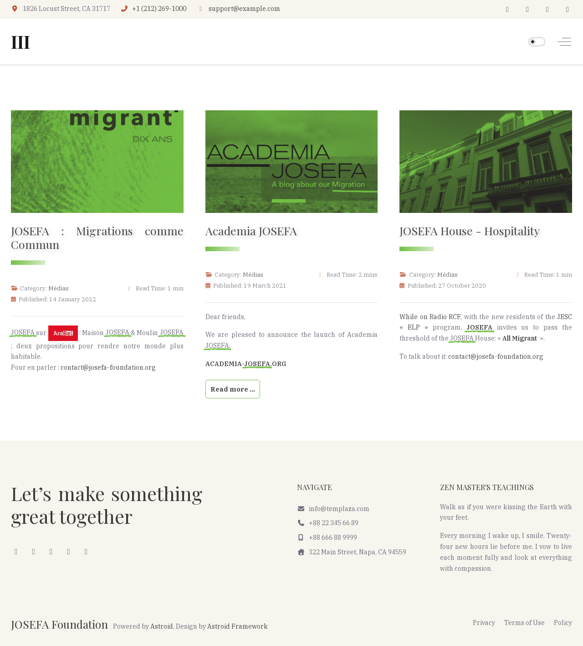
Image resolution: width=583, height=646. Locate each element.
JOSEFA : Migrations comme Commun (97, 237)
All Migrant (521, 338)
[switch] (537, 42)
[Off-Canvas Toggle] (564, 41)
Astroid (161, 626)
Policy (563, 623)
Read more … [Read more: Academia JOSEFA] (232, 389)
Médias (58, 288)
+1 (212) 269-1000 (159, 9)
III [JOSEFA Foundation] (20, 41)
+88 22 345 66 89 (327, 523)
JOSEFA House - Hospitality (469, 230)
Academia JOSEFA (251, 230)
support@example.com (244, 9)
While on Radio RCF (429, 317)
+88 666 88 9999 (327, 537)
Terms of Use (524, 623)
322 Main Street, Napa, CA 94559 (351, 552)
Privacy (484, 623)
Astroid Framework (237, 626)
